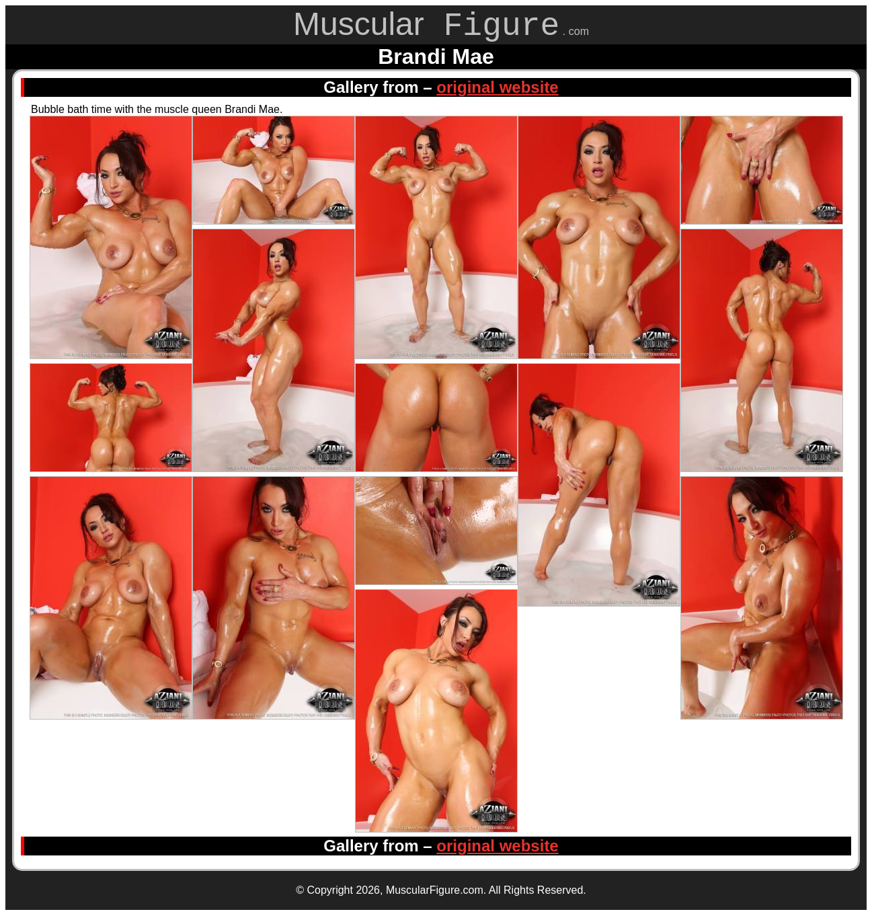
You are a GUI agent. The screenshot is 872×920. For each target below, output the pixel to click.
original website (497, 92)
